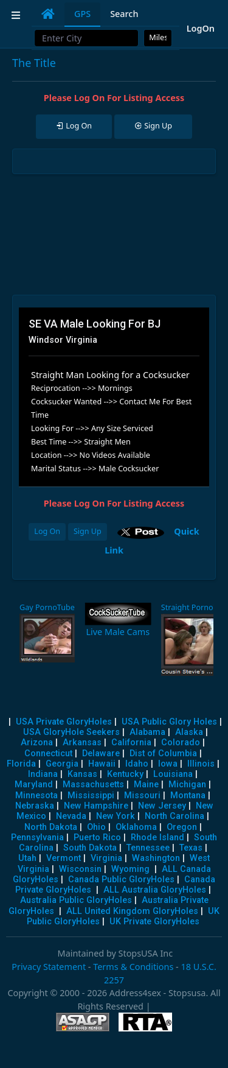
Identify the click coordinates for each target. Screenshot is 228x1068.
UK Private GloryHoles (154, 921)
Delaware (101, 753)
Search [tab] (124, 13)
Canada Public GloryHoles (121, 879)
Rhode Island (157, 837)
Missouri (142, 795)
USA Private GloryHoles (64, 722)
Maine (146, 784)
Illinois (201, 764)
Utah (27, 858)
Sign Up (88, 531)
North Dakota (50, 827)
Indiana (43, 774)
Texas (190, 848)
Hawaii (102, 764)
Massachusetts (93, 784)
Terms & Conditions (133, 966)
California (131, 742)
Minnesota (36, 795)
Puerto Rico (97, 837)
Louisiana (173, 774)
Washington (156, 858)
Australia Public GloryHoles (76, 900)
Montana (188, 795)
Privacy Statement (49, 966)
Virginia (106, 858)
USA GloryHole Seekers (71, 732)
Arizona (37, 742)
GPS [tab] (82, 13)
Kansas (82, 774)
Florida (21, 764)
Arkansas (82, 742)
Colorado (180, 742)
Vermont (63, 858)
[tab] (48, 14)
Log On (47, 531)
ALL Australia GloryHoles (154, 890)
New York (115, 816)
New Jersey (162, 806)
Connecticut (48, 753)
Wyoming (130, 869)
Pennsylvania (37, 837)
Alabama (147, 732)
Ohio (96, 827)
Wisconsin (80, 869)
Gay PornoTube (47, 607)
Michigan (187, 784)
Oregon (182, 827)
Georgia (62, 764)
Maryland (34, 784)
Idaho (136, 764)
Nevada (71, 816)
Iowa (168, 764)
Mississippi (90, 795)
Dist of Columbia (163, 753)
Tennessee (148, 848)
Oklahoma (136, 827)
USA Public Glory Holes (169, 722)
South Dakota (90, 848)
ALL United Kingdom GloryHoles (132, 911)
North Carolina (174, 816)
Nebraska (34, 806)
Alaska (189, 732)
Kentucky (125, 774)
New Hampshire (96, 806)
